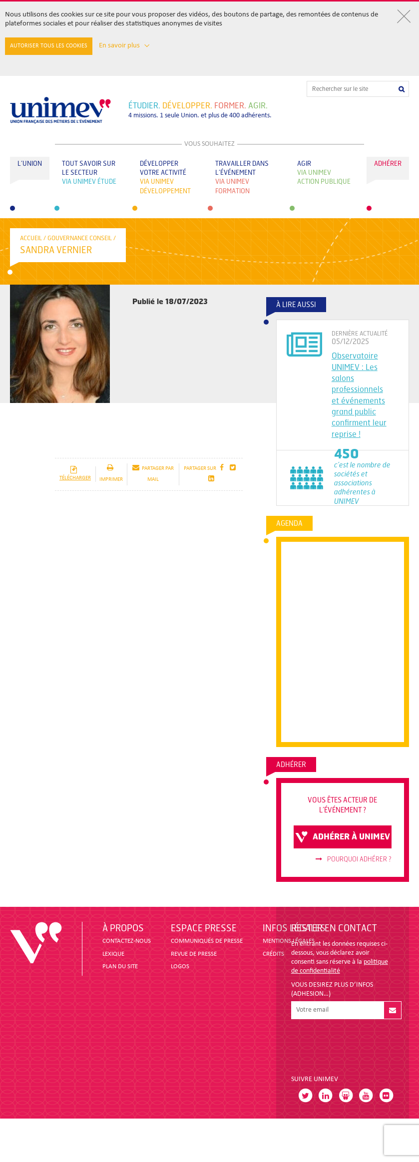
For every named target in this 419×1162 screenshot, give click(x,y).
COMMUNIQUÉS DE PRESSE (207, 941)
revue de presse (194, 954)
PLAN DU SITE (120, 966)
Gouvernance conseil (79, 238)
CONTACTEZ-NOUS (126, 941)
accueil (31, 238)
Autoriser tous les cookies (48, 46)
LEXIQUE (113, 954)
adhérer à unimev (342, 836)
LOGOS (180, 966)
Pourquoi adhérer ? (354, 859)
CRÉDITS (273, 954)
